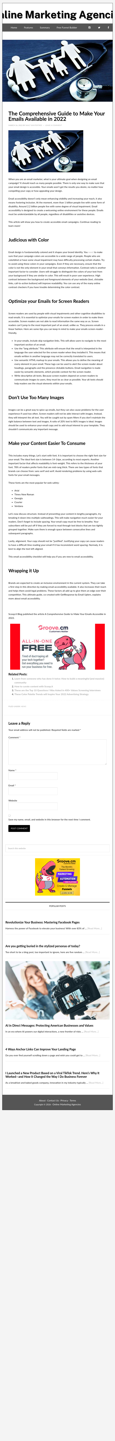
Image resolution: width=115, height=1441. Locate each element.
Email (12, 785)
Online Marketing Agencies (57, 12)
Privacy (64, 1100)
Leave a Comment (53, 125)
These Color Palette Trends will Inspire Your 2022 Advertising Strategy (51, 694)
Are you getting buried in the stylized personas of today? (42, 946)
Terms (73, 1100)
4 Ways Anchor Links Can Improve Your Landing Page (40, 1049)
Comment (14, 737)
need (91, 252)
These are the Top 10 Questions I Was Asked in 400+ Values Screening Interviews (57, 690)
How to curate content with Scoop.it (33, 686)
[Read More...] (94, 928)
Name (12, 770)
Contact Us (53, 1100)
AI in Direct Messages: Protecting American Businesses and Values (49, 1025)
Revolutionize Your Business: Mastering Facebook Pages (42, 922)
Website (12, 800)
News (23, 706)
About (42, 1100)
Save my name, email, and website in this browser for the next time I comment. (49, 819)
